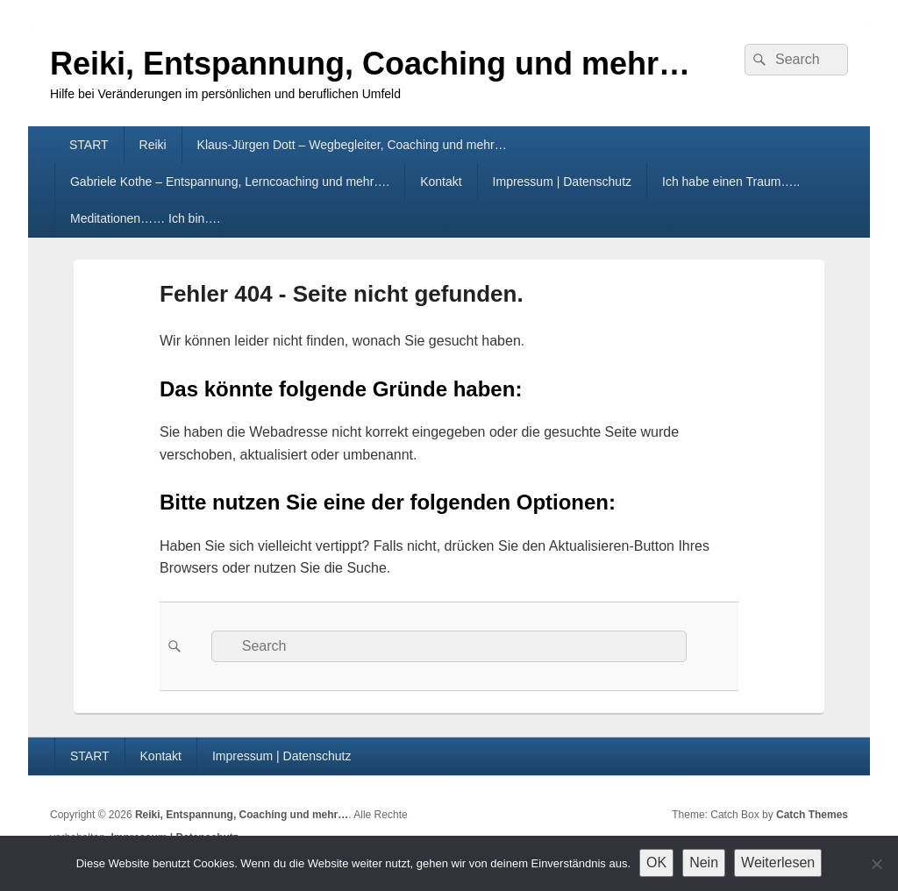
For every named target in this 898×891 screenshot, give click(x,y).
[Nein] (876, 864)
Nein (703, 862)
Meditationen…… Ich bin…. (145, 218)
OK (656, 862)
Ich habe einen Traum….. (731, 182)
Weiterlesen (778, 862)
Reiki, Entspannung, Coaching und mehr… (370, 64)
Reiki (153, 145)
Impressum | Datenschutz (562, 182)
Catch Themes (812, 815)
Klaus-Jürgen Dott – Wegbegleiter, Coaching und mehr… (352, 145)
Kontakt (440, 182)
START (89, 145)
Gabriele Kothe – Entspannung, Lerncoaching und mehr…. (229, 182)
